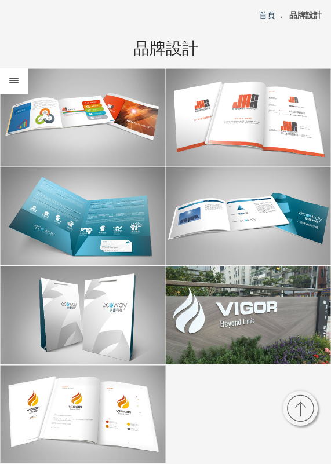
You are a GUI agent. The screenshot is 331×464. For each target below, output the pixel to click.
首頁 (267, 15)
